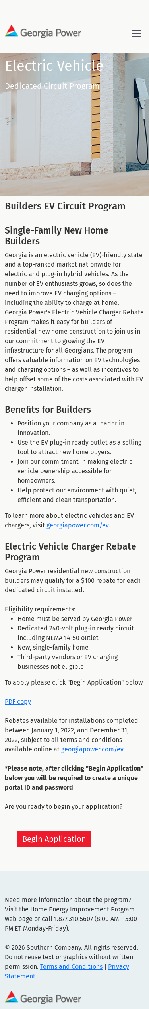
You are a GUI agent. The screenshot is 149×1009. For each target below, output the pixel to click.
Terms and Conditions (71, 966)
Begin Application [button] (54, 839)
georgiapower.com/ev (77, 525)
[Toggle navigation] (136, 33)
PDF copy (18, 701)
